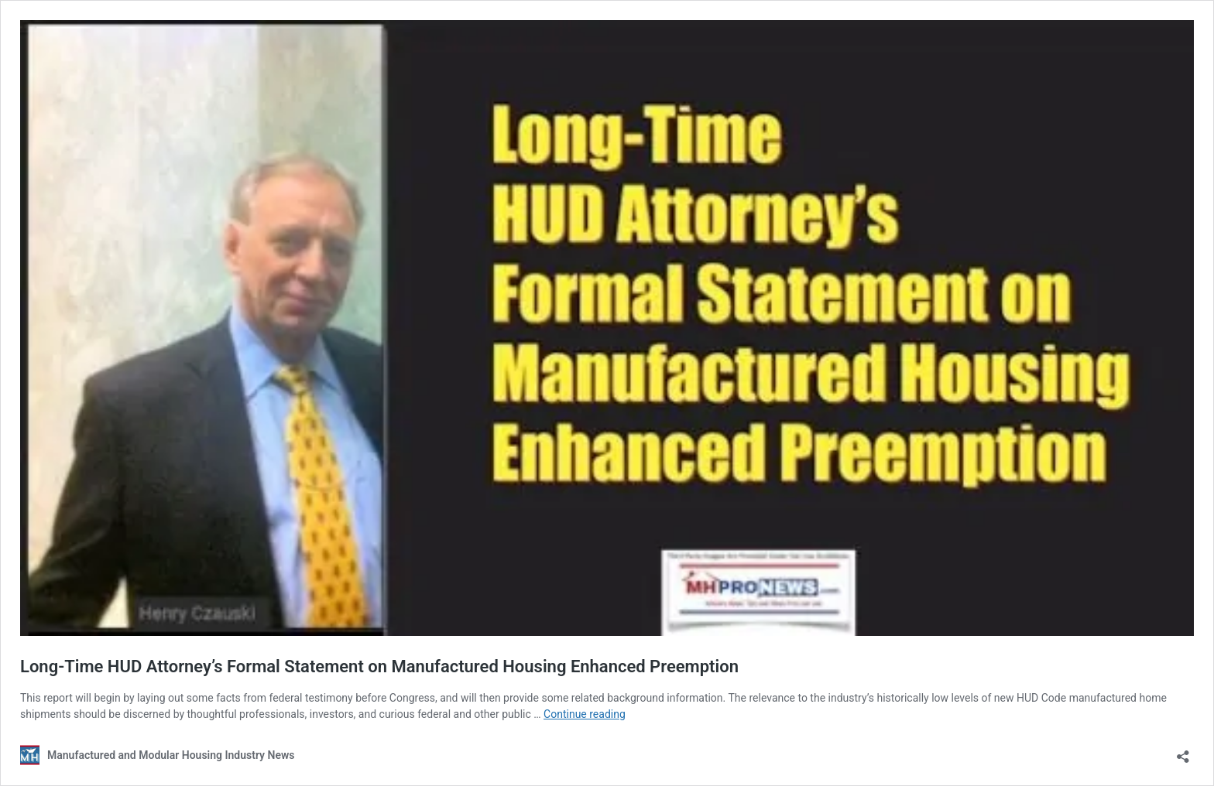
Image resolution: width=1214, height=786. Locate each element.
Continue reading (585, 714)
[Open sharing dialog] (1183, 752)
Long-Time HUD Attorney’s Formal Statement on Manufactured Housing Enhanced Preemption (379, 666)
